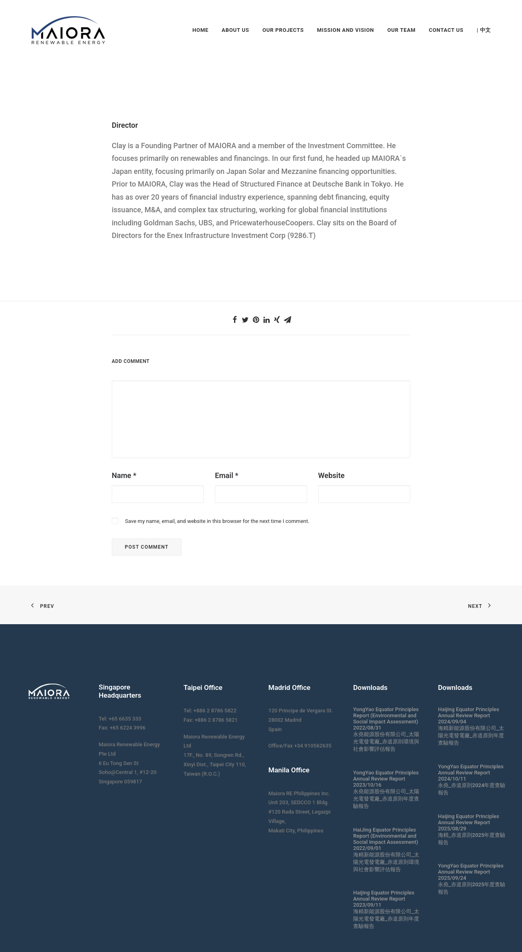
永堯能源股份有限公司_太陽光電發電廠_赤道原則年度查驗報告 (386, 798)
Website (331, 475)
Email (226, 475)
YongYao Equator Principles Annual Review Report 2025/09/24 (471, 872)
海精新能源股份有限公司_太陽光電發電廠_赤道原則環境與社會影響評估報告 (386, 862)
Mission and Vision (345, 30)
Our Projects (282, 30)
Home (200, 30)
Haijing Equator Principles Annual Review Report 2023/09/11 (383, 899)
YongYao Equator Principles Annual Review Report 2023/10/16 (386, 779)
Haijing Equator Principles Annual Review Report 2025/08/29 (468, 822)
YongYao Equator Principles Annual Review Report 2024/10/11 (471, 772)
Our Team (401, 30)
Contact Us (446, 30)
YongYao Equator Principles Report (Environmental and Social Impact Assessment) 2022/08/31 (386, 718)
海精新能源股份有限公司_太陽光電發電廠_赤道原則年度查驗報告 (386, 918)
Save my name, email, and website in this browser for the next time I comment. (217, 521)
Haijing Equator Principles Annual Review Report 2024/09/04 (468, 715)
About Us (235, 30)
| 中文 (484, 30)
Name (124, 475)
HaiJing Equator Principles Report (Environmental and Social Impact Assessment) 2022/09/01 (385, 839)
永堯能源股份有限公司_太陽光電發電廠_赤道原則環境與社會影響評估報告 (386, 741)
